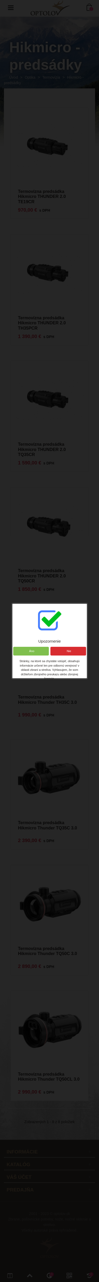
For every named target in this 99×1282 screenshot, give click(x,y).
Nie (68, 651)
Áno (30, 651)
